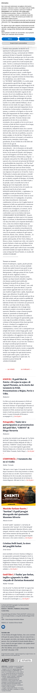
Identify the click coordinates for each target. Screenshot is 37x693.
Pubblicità (17, 608)
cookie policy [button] (25, 657)
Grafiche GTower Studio (15, 623)
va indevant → (26, 369)
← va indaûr (10, 369)
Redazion (4, 608)
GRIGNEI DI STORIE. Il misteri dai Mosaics (17, 31)
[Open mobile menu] (34, 15)
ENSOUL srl (4, 623)
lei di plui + (18, 416)
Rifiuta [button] (10, 685)
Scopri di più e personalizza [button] (18, 689)
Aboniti (7, 15)
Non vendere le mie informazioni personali (23, 668)
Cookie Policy (5, 611)
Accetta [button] (27, 685)
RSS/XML (10, 608)
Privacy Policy (25, 608)
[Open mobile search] (29, 15)
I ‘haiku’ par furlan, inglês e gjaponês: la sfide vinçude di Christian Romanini (18, 577)
